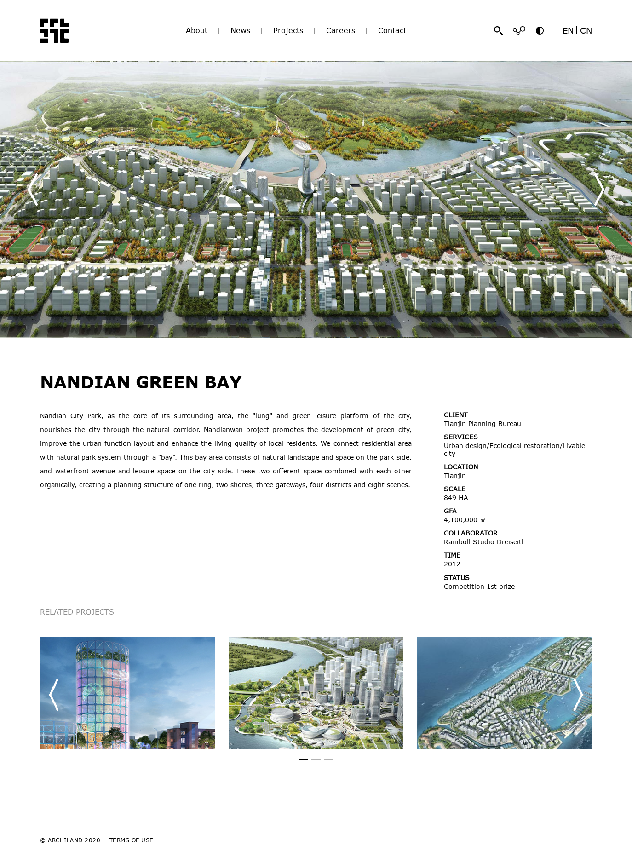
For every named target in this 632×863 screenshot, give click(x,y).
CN (586, 30)
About (196, 30)
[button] (599, 189)
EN (568, 30)
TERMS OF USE (131, 840)
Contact (392, 30)
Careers (340, 30)
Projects (288, 30)
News (240, 30)
